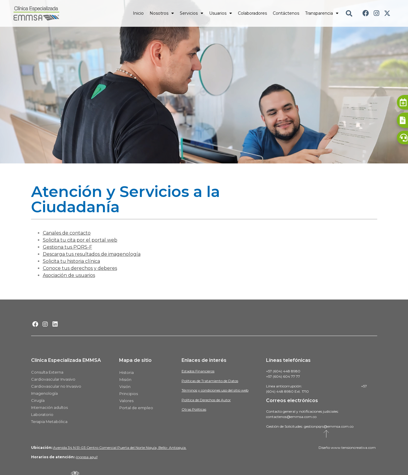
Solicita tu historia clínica (71, 261)
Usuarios (220, 13)
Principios (128, 393)
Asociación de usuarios (69, 275)
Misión (125, 379)
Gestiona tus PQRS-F (67, 247)
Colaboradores (252, 13)
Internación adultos (49, 407)
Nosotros (162, 13)
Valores (126, 400)
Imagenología (44, 393)
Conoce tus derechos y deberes (80, 268)
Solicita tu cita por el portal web (80, 240)
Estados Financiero (197, 371)
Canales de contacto (67, 233)
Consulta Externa (47, 372)
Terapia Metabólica (49, 421)
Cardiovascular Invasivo (53, 379)
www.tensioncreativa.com (353, 447)
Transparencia (321, 13)
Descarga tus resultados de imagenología (91, 254)
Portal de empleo (136, 407)
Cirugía (38, 400)
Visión (125, 386)
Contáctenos (286, 13)
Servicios (191, 13)
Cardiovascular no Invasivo (56, 386)
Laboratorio (42, 414)
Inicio (138, 13)
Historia (126, 372)
